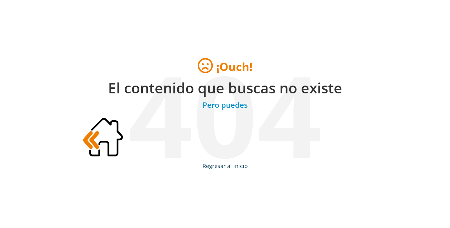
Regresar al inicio (225, 166)
